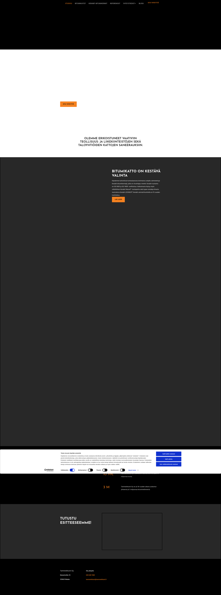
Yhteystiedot (130, 3)
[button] (153, 3)
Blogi (141, 3)
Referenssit (117, 3)
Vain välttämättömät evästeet (169, 585)
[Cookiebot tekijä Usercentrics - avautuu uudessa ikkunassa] (49, 591)
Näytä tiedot (132, 591)
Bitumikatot (86, 3)
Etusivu (75, 3)
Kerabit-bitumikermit (101, 3)
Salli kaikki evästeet (168, 575)
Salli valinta (168, 580)
